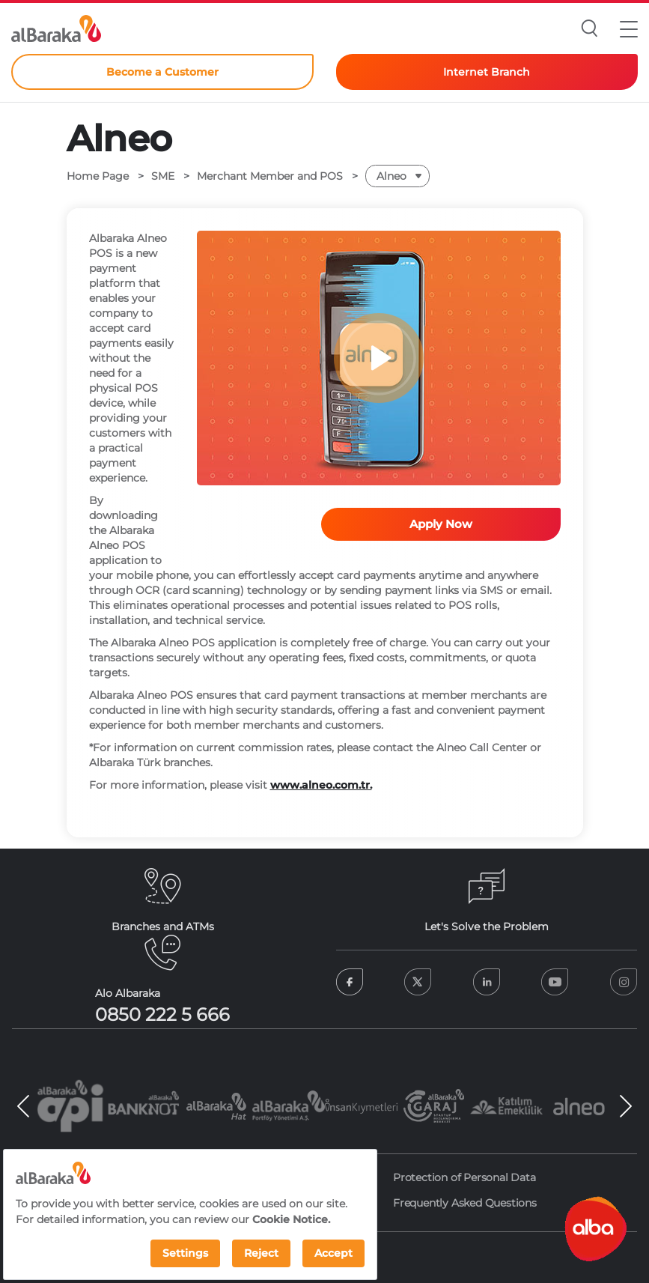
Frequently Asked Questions (465, 1203)
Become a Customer (162, 72)
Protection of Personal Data (464, 1177)
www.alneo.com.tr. (321, 785)
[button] (629, 28)
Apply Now (440, 524)
